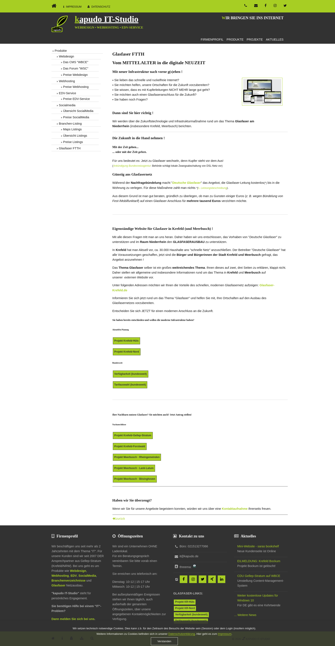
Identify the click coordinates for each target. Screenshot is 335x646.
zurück (120, 518)
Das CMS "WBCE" (75, 62)
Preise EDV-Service (76, 99)
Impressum (74, 6)
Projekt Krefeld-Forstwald (129, 446)
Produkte (235, 39)
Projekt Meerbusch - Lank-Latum (134, 468)
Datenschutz (100, 6)
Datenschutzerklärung (181, 640)
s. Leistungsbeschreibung (212, 188)
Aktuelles (275, 39)
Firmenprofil (212, 39)
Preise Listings (73, 142)
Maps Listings (72, 129)
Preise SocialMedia (76, 117)
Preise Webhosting (76, 87)
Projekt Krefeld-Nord (126, 351)
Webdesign (66, 56)
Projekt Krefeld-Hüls (126, 340)
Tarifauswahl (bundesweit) (130, 384)
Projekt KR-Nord (185, 608)
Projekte (255, 39)
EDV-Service (67, 93)
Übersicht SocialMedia (78, 111)
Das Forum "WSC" (75, 68)
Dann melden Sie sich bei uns (73, 619)
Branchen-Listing (70, 123)
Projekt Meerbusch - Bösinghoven (134, 478)
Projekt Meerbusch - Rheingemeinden (137, 457)
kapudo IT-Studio (106, 19)
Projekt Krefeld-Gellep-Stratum (132, 435)
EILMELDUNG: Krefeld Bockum (258, 561)
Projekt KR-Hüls (184, 601)
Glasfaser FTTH (70, 148)
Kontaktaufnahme (235, 508)
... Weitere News (245, 615)
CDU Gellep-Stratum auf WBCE (258, 576)
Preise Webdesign (75, 74)
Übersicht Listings (75, 135)
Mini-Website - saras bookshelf (258, 546)
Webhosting (67, 81)
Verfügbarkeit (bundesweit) (130, 373)
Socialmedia (67, 105)
